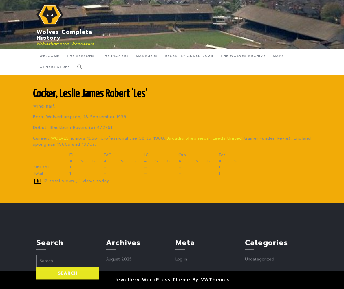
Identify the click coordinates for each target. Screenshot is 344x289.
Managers (147, 55)
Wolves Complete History (64, 34)
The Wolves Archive (243, 55)
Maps (278, 55)
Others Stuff (54, 66)
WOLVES (60, 138)
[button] (80, 67)
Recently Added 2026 (189, 55)
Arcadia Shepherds (188, 138)
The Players (115, 55)
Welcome (49, 55)
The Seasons (80, 55)
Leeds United (227, 138)
